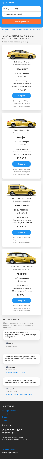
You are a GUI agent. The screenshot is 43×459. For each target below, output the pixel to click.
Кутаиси (5, 417)
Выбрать (21, 96)
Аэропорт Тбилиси (9, 411)
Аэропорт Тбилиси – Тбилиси (16, 372)
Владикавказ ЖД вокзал (19, 29)
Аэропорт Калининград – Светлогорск (19, 394)
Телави (4, 420)
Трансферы (5, 29)
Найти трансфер (21, 22)
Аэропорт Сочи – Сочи (13, 349)
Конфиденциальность (10, 450)
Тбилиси (5, 414)
